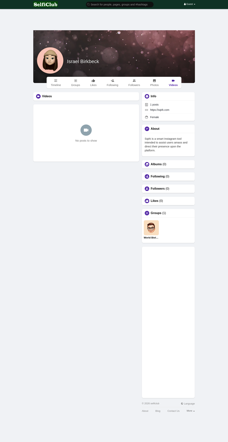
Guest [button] (189, 4)
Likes (154, 200)
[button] (120, 4)
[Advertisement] (114, 16)
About (145, 411)
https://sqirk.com (159, 109)
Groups (156, 213)
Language (188, 403)
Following (158, 176)
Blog (157, 411)
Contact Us (173, 411)
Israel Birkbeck (83, 61)
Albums (156, 164)
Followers (158, 188)
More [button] (191, 410)
